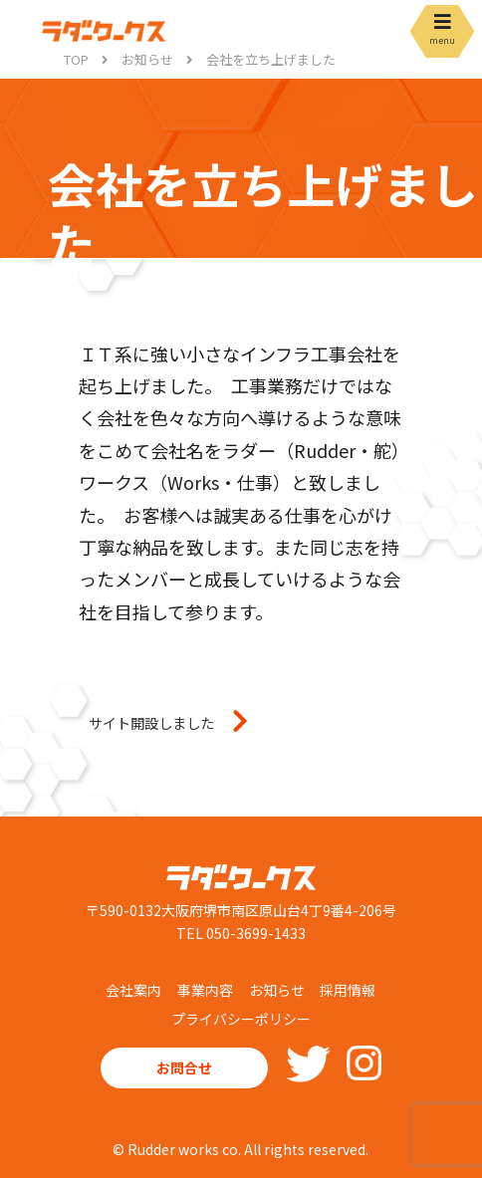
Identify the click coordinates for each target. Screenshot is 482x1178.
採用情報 (347, 990)
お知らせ (277, 990)
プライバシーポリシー (241, 1019)
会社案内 (133, 990)
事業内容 (205, 990)
